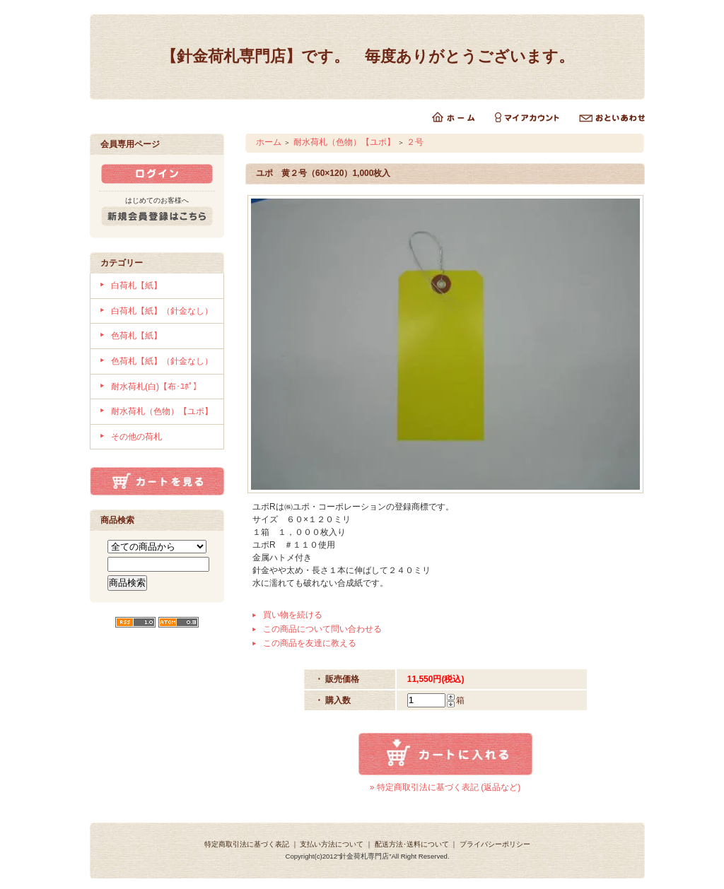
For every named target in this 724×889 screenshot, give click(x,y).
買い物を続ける (292, 615)
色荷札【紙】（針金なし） (162, 361)
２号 (415, 142)
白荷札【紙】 (136, 285)
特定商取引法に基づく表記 (246, 844)
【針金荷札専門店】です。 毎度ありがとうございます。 (367, 56)
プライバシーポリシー (495, 844)
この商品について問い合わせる (322, 629)
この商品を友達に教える (309, 643)
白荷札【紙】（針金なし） (162, 311)
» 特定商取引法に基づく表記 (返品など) (445, 787)
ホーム (268, 142)
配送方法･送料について (412, 844)
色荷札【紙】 (136, 336)
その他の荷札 (136, 437)
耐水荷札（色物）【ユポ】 (162, 411)
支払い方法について (331, 844)
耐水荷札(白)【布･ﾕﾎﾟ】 (156, 386)
